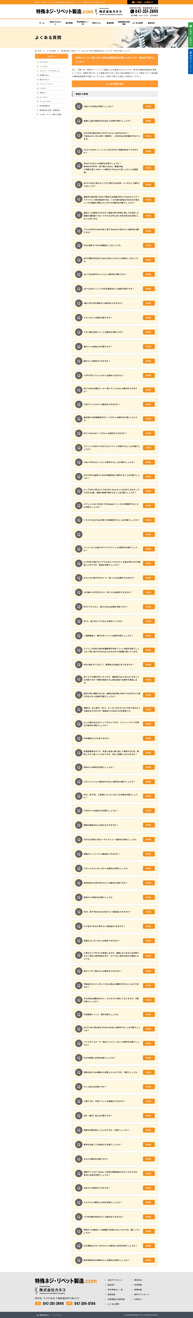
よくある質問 (113, 1304)
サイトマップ (56, 1315)
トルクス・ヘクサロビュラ (50, 71)
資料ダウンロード (141, 1294)
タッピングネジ (45, 101)
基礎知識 (138, 1289)
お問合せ (138, 1299)
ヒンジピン (44, 97)
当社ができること (115, 1280)
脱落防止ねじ (45, 75)
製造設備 (111, 1294)
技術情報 (138, 1284)
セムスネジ (44, 62)
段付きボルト (45, 79)
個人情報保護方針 (43, 1315)
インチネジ (44, 66)
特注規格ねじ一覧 (115, 1289)
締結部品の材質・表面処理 (50, 110)
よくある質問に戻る (115, 83)
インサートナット (46, 84)
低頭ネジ (43, 92)
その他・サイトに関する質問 (50, 114)
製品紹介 (111, 1284)
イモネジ (43, 88)
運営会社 (138, 1280)
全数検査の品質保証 (116, 1299)
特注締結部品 (45, 106)
